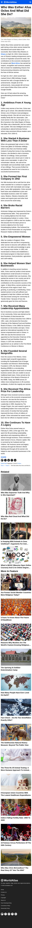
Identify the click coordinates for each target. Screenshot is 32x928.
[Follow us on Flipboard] (2, 914)
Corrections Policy (5, 905)
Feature (19, 463)
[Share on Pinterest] (12, 460)
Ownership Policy (5, 908)
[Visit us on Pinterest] (12, 914)
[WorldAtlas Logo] (11, 2)
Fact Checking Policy (6, 903)
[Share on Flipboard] (2, 460)
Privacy (3, 895)
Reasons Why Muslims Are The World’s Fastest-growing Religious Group (15, 645)
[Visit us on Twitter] (9, 914)
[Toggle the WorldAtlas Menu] (2, 2)
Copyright (3, 897)
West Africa (15, 63)
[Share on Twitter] (8, 460)
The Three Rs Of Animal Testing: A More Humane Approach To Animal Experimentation (15, 770)
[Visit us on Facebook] (5, 914)
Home (2, 889)
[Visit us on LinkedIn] (16, 914)
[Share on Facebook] (5, 460)
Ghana (3, 54)
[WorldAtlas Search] (30, 2)
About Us (3, 900)
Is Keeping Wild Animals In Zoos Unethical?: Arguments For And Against (14, 544)
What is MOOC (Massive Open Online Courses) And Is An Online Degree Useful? (16, 567)
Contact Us (4, 892)
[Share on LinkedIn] (15, 460)
